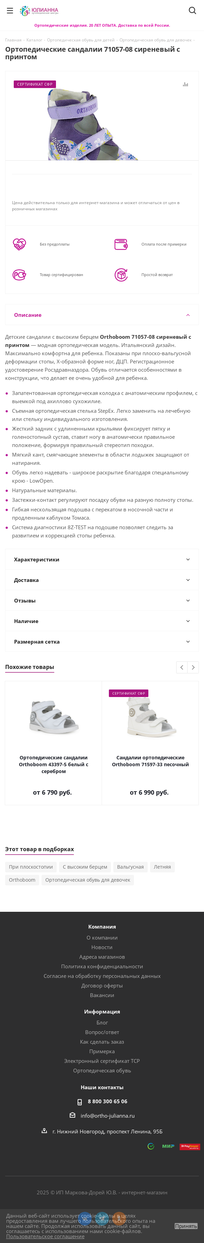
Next (193, 668)
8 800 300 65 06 (107, 1101)
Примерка (102, 1051)
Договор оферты (102, 985)
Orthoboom (22, 880)
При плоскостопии (31, 866)
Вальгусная (130, 866)
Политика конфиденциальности (102, 966)
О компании (102, 937)
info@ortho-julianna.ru (108, 1115)
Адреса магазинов (102, 956)
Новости (102, 947)
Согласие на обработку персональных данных (102, 975)
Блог (102, 1022)
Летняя (162, 866)
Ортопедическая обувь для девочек (87, 880)
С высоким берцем (85, 866)
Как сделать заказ (102, 1041)
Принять (186, 1226)
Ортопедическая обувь (102, 1070)
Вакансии (102, 995)
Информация (102, 1011)
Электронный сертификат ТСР (102, 1060)
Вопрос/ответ (102, 1032)
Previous (182, 668)
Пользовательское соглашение (45, 1236)
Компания (102, 926)
